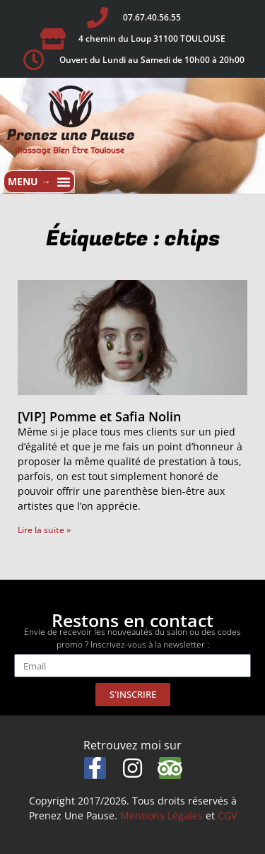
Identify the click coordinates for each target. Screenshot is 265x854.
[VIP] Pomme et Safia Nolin (99, 416)
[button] (39, 181)
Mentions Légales (161, 815)
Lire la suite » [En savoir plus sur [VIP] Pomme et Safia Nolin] (44, 530)
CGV (227, 815)
